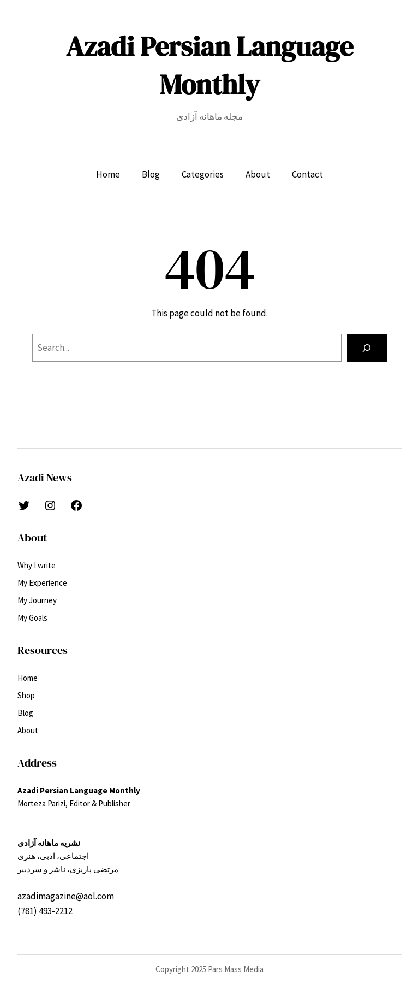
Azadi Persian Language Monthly (209, 65)
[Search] (367, 348)
